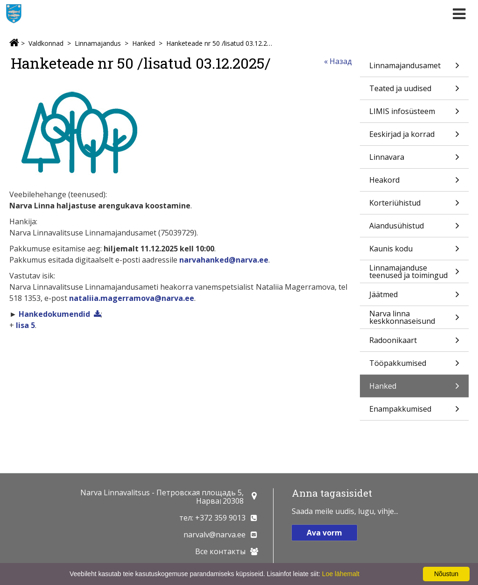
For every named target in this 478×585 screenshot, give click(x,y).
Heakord (414, 183)
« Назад (338, 61)
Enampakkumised (414, 412)
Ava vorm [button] (324, 533)
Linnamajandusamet (414, 68)
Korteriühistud (414, 206)
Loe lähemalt (340, 574)
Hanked (143, 43)
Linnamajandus (98, 43)
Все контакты (220, 551)
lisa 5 (25, 325)
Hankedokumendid (54, 314)
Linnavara (414, 160)
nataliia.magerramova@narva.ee (131, 298)
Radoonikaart (414, 343)
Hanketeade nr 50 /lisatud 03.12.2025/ (220, 43)
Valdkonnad (45, 43)
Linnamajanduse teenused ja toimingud (414, 273)
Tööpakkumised (414, 366)
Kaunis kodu (414, 251)
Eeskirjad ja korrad (414, 137)
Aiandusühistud (414, 229)
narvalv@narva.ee (214, 534)
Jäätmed (414, 297)
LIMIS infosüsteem (414, 114)
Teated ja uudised (414, 91)
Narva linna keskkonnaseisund (414, 318)
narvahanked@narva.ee (223, 260)
